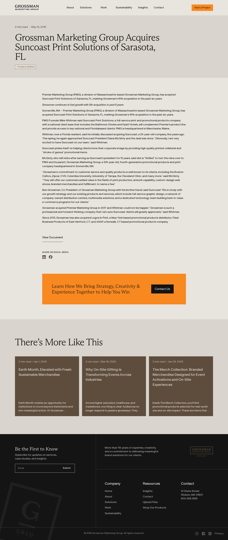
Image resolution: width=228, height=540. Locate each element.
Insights (143, 7)
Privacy (219, 533)
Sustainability (124, 7)
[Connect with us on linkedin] (210, 533)
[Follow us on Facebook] (203, 533)
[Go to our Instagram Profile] (197, 533)
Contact (159, 7)
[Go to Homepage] (27, 8)
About (70, 7)
